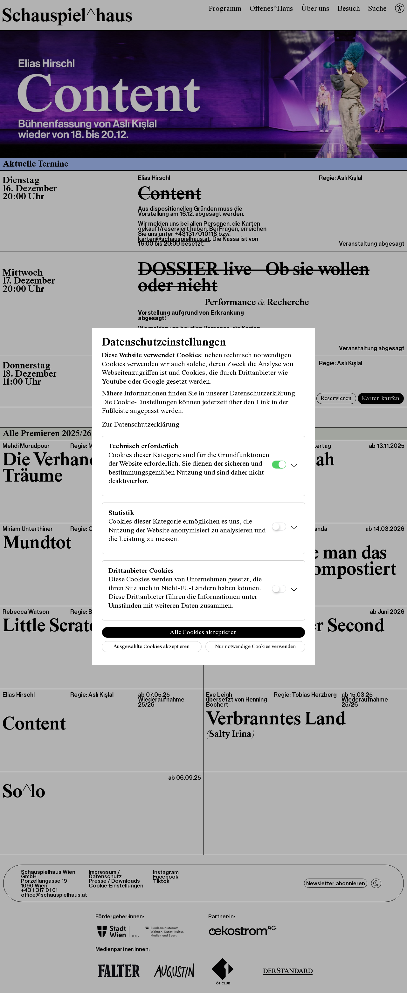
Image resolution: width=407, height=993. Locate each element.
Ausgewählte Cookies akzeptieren (151, 647)
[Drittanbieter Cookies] (279, 589)
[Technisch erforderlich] (279, 465)
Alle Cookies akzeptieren (203, 632)
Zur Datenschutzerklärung (140, 424)
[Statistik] (279, 527)
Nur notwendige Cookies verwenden (255, 647)
